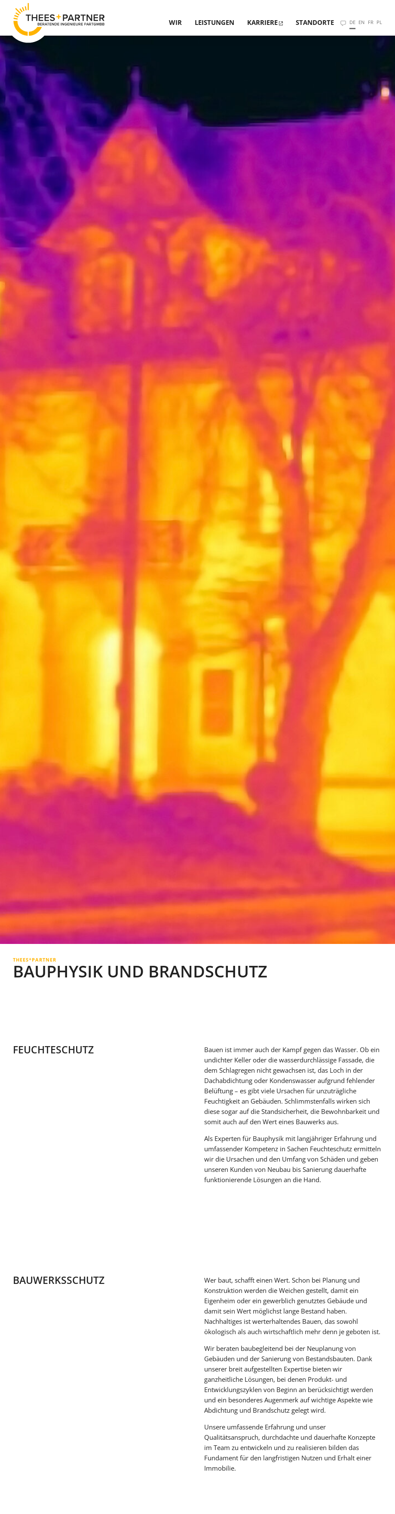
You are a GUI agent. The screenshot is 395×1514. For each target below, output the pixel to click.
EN (361, 22)
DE (352, 22)
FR (371, 22)
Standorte (315, 22)
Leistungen (214, 22)
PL (379, 22)
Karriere (262, 22)
